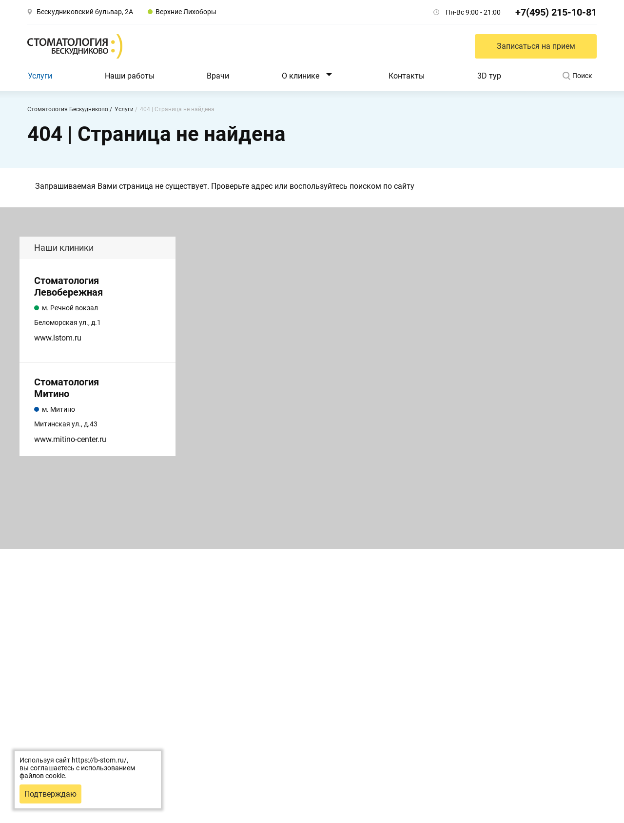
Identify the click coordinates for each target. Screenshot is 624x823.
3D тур (489, 75)
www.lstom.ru (57, 337)
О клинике (300, 75)
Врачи (218, 75)
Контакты (407, 75)
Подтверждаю (50, 794)
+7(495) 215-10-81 (556, 12)
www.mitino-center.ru (70, 439)
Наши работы (130, 75)
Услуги (40, 75)
